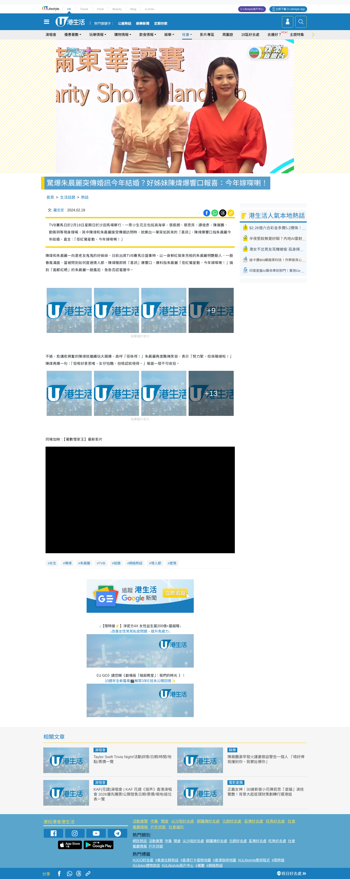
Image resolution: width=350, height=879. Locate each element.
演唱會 (51, 35)
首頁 (50, 197)
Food (100, 9)
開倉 (165, 821)
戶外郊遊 (158, 827)
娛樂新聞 (142, 23)
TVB (102, 563)
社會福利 (176, 827)
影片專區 (207, 35)
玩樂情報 (96, 35)
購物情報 (121, 35)
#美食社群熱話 (167, 860)
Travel (84, 9)
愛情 (173, 563)
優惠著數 (71, 35)
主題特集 (297, 35)
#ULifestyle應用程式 (254, 860)
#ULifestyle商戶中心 (178, 865)
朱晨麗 (85, 563)
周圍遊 (227, 35)
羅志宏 (58, 210)
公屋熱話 (124, 23)
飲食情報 (146, 35)
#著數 (200, 865)
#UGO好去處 (143, 860)
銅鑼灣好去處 (208, 821)
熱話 (85, 197)
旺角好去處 (275, 821)
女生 (53, 563)
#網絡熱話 (214, 865)
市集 (154, 821)
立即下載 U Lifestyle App (290, 9)
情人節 (156, 563)
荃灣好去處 (253, 821)
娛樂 (167, 35)
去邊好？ (274, 35)
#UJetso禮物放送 (146, 865)
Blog (133, 9)
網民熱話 (140, 841)
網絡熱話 (135, 563)
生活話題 (67, 197)
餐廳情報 (140, 827)
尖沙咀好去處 (182, 821)
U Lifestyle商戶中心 (252, 9)
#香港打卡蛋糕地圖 (195, 860)
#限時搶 (278, 860)
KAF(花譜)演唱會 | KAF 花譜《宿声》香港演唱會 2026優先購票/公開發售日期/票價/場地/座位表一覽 (133, 794)
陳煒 (68, 563)
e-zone (149, 9)
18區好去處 (250, 35)
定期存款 (160, 23)
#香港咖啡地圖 (224, 860)
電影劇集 (236, 782)
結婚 (117, 563)
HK (69, 9)
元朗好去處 (231, 821)
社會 (185, 35)
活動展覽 (140, 821)
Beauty (116, 9)
